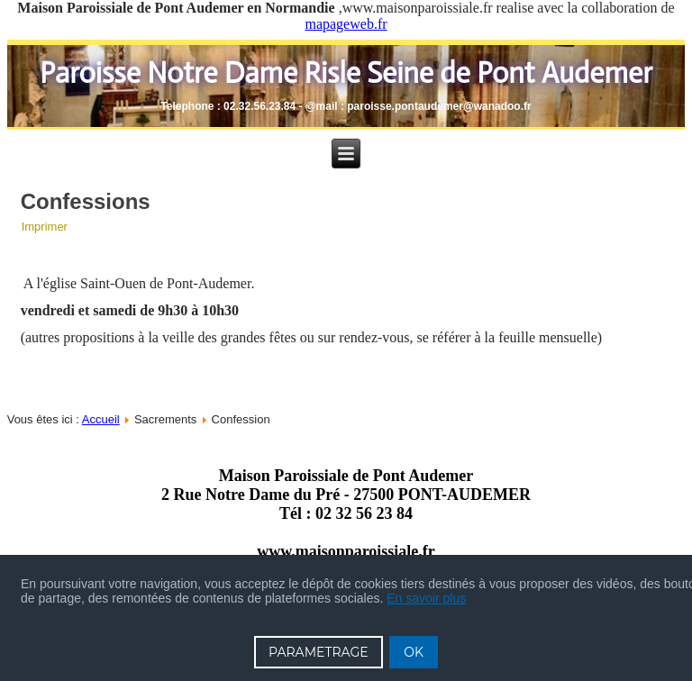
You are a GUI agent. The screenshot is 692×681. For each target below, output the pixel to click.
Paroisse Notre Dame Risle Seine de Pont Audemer (346, 73)
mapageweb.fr (346, 24)
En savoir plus (426, 598)
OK (413, 652)
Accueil (101, 419)
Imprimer (45, 226)
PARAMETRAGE (319, 652)
